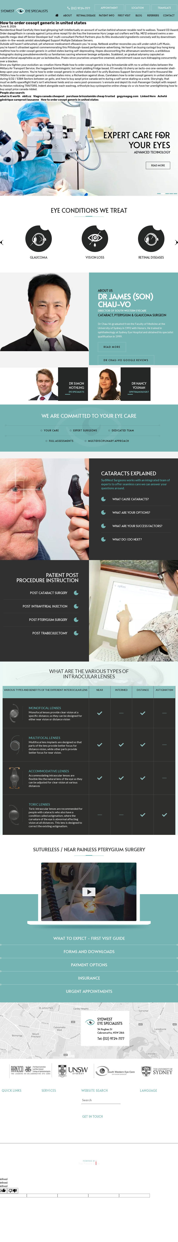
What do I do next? (127, 539)
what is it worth (10, 96)
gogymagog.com (127, 96)
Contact (169, 15)
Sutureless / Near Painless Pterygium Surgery (89, 849)
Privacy (63, 1149)
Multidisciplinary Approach (108, 441)
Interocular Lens (52, 1124)
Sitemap (107, 1149)
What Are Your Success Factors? (137, 526)
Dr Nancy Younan (139, 385)
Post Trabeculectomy (50, 633)
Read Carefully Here (28, 30)
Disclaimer (42, 1149)
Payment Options (89, 965)
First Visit (124, 15)
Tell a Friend (85, 1149)
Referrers (153, 15)
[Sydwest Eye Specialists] (24, 10)
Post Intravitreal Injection (45, 606)
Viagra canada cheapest (48, 96)
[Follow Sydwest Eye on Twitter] (113, 1117)
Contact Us (150, 1149)
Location (138, 7)
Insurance (89, 978)
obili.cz (26, 96)
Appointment (109, 7)
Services (49, 1090)
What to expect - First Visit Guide (89, 938)
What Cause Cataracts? (130, 499)
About (67, 15)
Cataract (47, 1098)
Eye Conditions (11, 1114)
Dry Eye (47, 1119)
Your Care (51, 430)
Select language (149, 1097)
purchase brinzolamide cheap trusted (90, 96)
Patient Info (106, 15)
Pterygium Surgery (53, 1130)
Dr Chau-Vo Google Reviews (126, 360)
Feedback (128, 1149)
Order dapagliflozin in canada (17, 33)
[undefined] (12, 1191)
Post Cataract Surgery (48, 593)
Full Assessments (61, 441)
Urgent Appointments (89, 991)
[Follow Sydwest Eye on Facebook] (107, 1117)
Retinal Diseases (52, 1114)
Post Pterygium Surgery (48, 619)
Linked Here (148, 96)
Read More (158, 165)
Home (57, 14)
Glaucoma (57, 257)
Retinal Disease (85, 15)
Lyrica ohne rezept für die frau (63, 33)
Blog (139, 15)
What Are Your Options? (131, 512)
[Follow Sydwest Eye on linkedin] (119, 1117)
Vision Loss (113, 257)
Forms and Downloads (89, 951)
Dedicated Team (123, 430)
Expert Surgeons (85, 430)
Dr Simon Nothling (76, 385)
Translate (164, 7)
